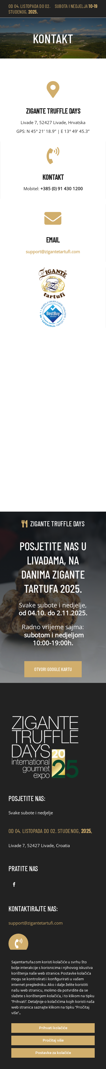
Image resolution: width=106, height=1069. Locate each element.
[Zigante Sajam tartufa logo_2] (45, 713)
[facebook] (14, 884)
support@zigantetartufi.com (35, 923)
